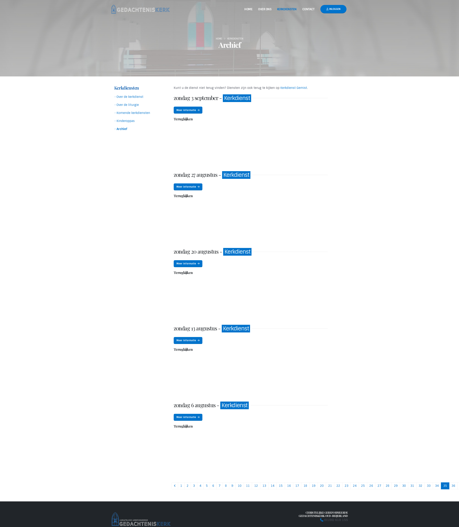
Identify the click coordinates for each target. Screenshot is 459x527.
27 (379, 486)
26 (371, 486)
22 (338, 486)
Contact (308, 9)
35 (445, 486)
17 (297, 486)
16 (289, 486)
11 (248, 486)
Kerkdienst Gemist (293, 88)
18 (305, 486)
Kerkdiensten (287, 9)
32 (420, 486)
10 (239, 486)
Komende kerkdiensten (133, 113)
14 (272, 486)
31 (412, 486)
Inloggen (333, 9)
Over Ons (264, 9)
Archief (122, 129)
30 (404, 486)
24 (355, 486)
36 (453, 486)
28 (387, 486)
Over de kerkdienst (130, 97)
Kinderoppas (126, 121)
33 (429, 486)
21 (330, 486)
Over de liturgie (128, 105)
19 (313, 486)
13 (264, 486)
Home (248, 9)
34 (437, 486)
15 (281, 486)
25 (363, 486)
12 (256, 486)
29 (396, 486)
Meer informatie (187, 110)
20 (322, 486)
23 (346, 486)
